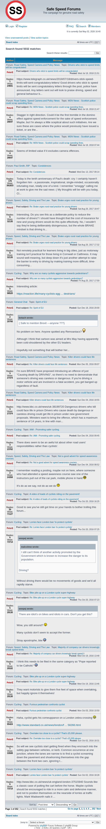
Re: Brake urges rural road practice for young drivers (53, 207)
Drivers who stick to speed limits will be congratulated (54, 71)
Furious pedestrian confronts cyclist (47, 704)
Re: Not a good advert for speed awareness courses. (53, 462)
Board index (12, 42)
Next (98, 809)
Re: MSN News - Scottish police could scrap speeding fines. (57, 107)
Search (81, 26)
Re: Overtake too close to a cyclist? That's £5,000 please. (55, 738)
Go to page (73, 809)
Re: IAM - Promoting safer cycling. (45, 436)
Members (94, 26)
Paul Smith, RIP (22, 166)
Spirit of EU (41, 302)
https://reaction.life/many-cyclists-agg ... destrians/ (46, 293)
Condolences (44, 166)
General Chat (20, 302)
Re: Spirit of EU (37, 308)
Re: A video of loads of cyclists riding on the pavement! (54, 499)
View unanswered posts (17, 38)
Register (21, 26)
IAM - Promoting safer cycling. (45, 429)
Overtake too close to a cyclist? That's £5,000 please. (56, 733)
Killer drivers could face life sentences (46, 400)
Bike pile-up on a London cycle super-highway (52, 592)
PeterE (10, 72)
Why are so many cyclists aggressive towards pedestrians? (59, 273)
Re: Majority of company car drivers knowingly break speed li (57, 653)
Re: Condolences (37, 172)
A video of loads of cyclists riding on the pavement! (55, 494)
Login (9, 26)
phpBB (43, 826)
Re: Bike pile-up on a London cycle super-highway (52, 597)
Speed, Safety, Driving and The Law (32, 200)
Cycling (17, 273)
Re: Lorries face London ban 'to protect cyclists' (51, 527)
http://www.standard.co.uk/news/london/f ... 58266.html (49, 725)
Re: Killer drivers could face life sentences (48, 364)
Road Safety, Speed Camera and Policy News (37, 65)
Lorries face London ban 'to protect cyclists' (51, 522)
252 (93, 809)
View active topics (39, 38)
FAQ (70, 26)
